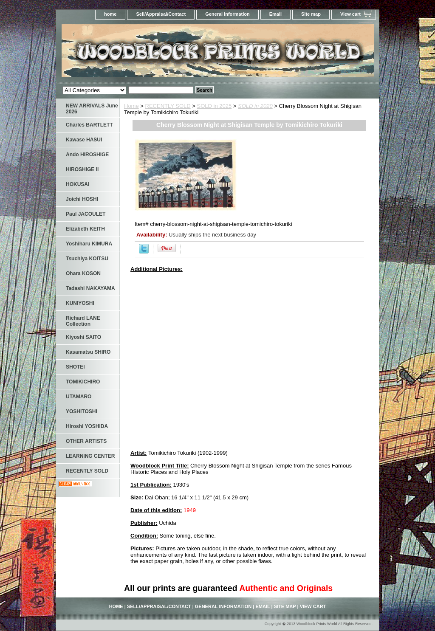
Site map (311, 14)
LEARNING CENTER (90, 456)
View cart (350, 14)
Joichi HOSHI (82, 199)
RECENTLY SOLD (168, 106)
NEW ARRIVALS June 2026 (92, 109)
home (110, 14)
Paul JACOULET (85, 214)
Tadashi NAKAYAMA (90, 288)
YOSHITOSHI (81, 411)
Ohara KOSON (83, 273)
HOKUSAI (77, 184)
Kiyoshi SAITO (83, 337)
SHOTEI (75, 367)
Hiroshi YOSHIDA (87, 426)
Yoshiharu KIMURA (89, 244)
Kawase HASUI (84, 140)
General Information (227, 14)
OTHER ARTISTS (86, 441)
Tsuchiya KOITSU (87, 259)
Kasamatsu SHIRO (88, 352)
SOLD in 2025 (214, 106)
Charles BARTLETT (89, 125)
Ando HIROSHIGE (87, 155)
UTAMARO (78, 397)
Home (131, 106)
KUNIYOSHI (80, 303)
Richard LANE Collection (83, 321)
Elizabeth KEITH (85, 229)
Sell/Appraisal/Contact (161, 14)
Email (275, 14)
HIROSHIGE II (82, 169)
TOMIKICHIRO (83, 382)
